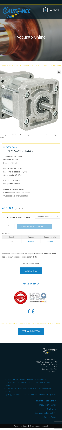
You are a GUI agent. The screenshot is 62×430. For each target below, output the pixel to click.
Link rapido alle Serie (46, 401)
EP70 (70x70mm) (40, 65)
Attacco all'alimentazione (16, 217)
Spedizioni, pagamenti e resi (39, 426)
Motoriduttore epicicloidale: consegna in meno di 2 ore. (26, 379)
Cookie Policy (50, 417)
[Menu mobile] (53, 9)
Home (4, 65)
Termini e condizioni (20, 426)
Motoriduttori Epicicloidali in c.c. (20, 65)
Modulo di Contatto (47, 405)
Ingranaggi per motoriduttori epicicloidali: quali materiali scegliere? (30, 394)
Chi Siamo (51, 409)
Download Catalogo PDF (45, 413)
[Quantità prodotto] (8, 226)
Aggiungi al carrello (34, 226)
